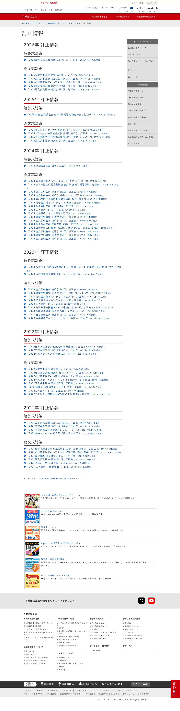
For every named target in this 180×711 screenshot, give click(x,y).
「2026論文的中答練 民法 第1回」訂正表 (61, 74)
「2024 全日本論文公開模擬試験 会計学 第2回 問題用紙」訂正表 (72, 186)
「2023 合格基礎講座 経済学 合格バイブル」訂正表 (67, 310)
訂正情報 (87, 23)
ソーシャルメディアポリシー (125, 690)
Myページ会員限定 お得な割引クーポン (60, 543)
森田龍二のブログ (31, 654)
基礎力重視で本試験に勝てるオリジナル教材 (72, 632)
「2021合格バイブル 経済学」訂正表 (59, 463)
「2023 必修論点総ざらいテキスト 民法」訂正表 (66, 300)
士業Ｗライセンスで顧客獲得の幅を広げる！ (39, 638)
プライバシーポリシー (99, 690)
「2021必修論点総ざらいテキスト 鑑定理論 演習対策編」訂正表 (74, 452)
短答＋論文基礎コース (99, 626)
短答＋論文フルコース (99, 623)
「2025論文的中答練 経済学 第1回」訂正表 (63, 140)
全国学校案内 (91, 8)
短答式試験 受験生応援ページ (36, 660)
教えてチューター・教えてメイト (141, 62)
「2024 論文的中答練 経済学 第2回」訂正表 (63, 220)
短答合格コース (96, 629)
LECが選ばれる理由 (136, 97)
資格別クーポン (49, 527)
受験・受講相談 (55, 10)
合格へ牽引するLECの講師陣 (68, 636)
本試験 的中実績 (63, 642)
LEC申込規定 (89, 694)
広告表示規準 (81, 690)
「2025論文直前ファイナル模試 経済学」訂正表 (65, 129)
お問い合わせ (40, 10)
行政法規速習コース (131, 632)
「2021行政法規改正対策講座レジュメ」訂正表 (65, 429)
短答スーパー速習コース (99, 635)
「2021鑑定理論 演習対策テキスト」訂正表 (62, 455)
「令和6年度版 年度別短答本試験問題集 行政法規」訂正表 (71, 114)
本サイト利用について (33, 694)
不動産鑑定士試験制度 (33, 626)
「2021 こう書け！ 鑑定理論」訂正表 (59, 466)
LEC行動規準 (66, 690)
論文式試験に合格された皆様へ (141, 137)
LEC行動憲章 (51, 690)
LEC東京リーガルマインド (33, 23)
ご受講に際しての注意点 (70, 694)
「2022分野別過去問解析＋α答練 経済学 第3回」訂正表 (70, 394)
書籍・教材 (133, 124)
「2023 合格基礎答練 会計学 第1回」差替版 (62, 314)
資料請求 (123, 8)
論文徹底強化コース (131, 626)
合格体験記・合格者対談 (66, 646)
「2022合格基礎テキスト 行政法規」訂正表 (63, 353)
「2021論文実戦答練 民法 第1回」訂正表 (62, 459)
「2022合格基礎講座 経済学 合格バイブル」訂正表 (66, 372)
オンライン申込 (108, 8)
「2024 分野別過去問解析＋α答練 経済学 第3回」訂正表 (71, 227)
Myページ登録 (134, 54)
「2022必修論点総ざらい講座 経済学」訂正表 (63, 376)
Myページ (152, 3)
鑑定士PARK (29, 651)
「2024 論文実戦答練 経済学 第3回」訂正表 (64, 234)
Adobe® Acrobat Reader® (55, 478)
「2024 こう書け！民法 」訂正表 (56, 209)
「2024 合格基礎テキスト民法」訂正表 (60, 213)
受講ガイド (133, 77)
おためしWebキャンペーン (54, 511)
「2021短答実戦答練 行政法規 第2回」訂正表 (64, 426)
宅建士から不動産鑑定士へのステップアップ (39, 633)
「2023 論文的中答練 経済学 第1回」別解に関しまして (69, 292)
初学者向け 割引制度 (98, 638)
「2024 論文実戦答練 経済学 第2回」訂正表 (64, 238)
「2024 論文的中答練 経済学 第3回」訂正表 (62, 216)
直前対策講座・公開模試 (132, 635)
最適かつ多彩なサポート (66, 639)
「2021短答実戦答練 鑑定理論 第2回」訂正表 (63, 422)
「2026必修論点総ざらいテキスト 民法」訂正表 (65, 82)
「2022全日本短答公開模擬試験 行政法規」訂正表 (66, 346)
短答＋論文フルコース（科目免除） (104, 632)
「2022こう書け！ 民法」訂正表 (56, 390)
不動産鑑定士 (29, 16)
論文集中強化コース (131, 629)
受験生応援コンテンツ (137, 48)
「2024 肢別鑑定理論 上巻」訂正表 (58, 165)
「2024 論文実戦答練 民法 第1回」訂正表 (61, 206)
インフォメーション (71, 23)
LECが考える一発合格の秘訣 (35, 629)
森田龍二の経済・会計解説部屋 (36, 657)
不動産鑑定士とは (99, 16)
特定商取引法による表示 (109, 694)
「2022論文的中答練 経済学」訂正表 (58, 368)
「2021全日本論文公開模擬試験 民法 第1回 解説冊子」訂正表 (73, 448)
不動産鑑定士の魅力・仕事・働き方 (38, 623)
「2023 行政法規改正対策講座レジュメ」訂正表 (65, 274)
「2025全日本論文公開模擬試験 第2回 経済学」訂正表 (68, 133)
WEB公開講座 (95, 650)
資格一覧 (28, 10)
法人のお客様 (137, 3)
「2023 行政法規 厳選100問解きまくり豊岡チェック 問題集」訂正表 (74, 268)
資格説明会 (68, 684)
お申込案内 (51, 694)
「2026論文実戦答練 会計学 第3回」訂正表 (63, 85)
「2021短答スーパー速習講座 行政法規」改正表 (65, 433)
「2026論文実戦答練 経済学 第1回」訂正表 (63, 89)
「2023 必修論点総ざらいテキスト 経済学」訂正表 (67, 296)
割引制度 (60, 628)
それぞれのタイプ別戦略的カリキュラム (72, 624)
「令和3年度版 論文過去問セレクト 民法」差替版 (65, 387)
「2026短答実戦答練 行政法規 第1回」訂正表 (64, 59)
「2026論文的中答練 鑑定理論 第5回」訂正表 (64, 78)
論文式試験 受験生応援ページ (36, 663)
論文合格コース (129, 623)
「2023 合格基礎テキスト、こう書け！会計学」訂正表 (68, 318)
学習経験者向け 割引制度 (133, 638)
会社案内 (28, 690)
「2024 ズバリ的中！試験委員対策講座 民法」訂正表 (67, 198)
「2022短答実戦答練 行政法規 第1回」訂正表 (64, 350)
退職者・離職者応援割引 (53, 559)
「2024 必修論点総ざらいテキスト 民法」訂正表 (65, 202)
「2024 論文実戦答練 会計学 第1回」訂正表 (64, 231)
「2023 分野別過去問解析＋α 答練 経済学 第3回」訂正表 (71, 307)
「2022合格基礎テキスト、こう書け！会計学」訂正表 (68, 379)
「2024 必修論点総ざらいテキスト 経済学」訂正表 (67, 180)
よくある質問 (143, 694)
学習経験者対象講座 (146, 16)
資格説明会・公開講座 (137, 117)
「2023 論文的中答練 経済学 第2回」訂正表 (63, 289)
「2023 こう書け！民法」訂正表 (57, 303)
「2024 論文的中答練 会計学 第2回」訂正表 (62, 191)
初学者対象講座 (122, 16)
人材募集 (39, 690)
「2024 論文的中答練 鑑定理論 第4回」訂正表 (64, 224)
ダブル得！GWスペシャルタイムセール (60, 495)
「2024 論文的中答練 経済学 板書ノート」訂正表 (65, 195)
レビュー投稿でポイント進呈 (55, 575)
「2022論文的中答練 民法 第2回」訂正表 (61, 383)
